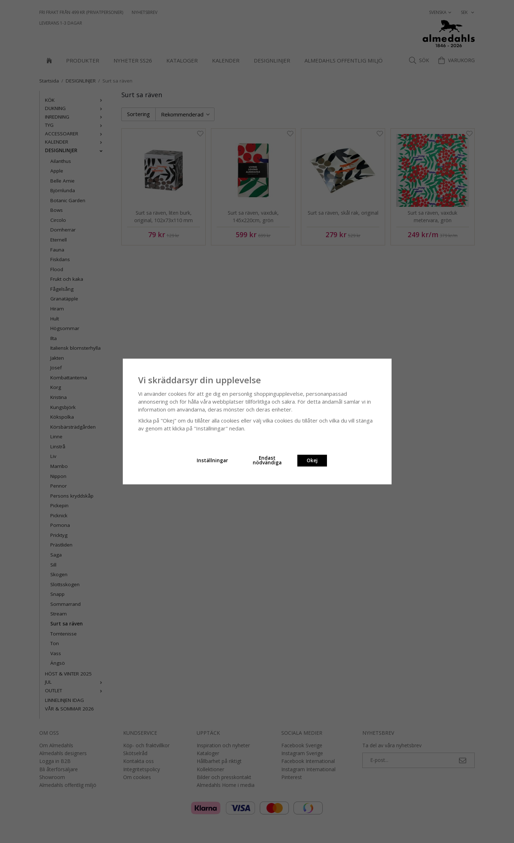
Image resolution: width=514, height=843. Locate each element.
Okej (312, 460)
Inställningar (212, 460)
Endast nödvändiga (267, 460)
